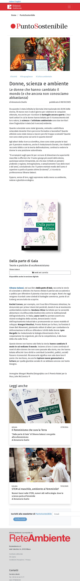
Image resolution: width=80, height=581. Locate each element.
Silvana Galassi (14, 269)
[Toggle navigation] (69, 6)
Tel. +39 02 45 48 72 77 (16, 577)
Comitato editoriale (16, 554)
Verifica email (20, 519)
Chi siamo (12, 557)
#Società (13, 77)
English (18, 1)
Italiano (11, 1)
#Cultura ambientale (44, 77)
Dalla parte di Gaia (23, 261)
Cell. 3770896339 (15, 580)
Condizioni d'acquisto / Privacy (19, 560)
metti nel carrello (40, 273)
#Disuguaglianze (26, 77)
